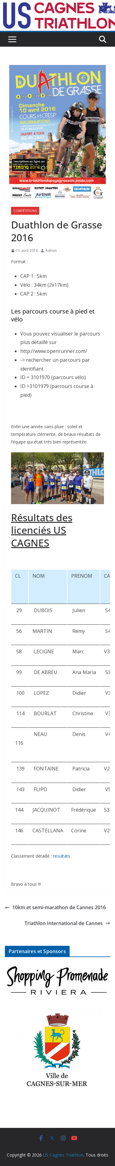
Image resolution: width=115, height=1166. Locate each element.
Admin (51, 250)
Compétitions (25, 211)
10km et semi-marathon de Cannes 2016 (55, 907)
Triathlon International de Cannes (67, 923)
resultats (61, 856)
